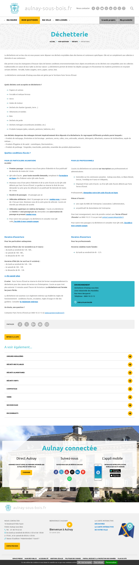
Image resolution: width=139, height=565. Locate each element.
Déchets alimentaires (16, 373)
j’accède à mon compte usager (26, 221)
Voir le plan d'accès (84, 302)
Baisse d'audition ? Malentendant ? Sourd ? (23, 539)
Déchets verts (12, 381)
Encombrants (12, 413)
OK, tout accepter (85, 562)
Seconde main (12, 405)
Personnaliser (111, 562)
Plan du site (122, 559)
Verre (9, 397)
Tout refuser (98, 562)
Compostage (12, 389)
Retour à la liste (12, 337)
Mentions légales (56, 559)
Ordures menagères (15, 356)
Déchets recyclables (15, 365)
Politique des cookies (73, 559)
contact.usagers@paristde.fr (113, 217)
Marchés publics (31, 559)
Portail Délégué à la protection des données (99, 559)
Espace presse (18, 559)
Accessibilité (43, 559)
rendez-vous (54, 199)
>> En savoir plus (12, 276)
